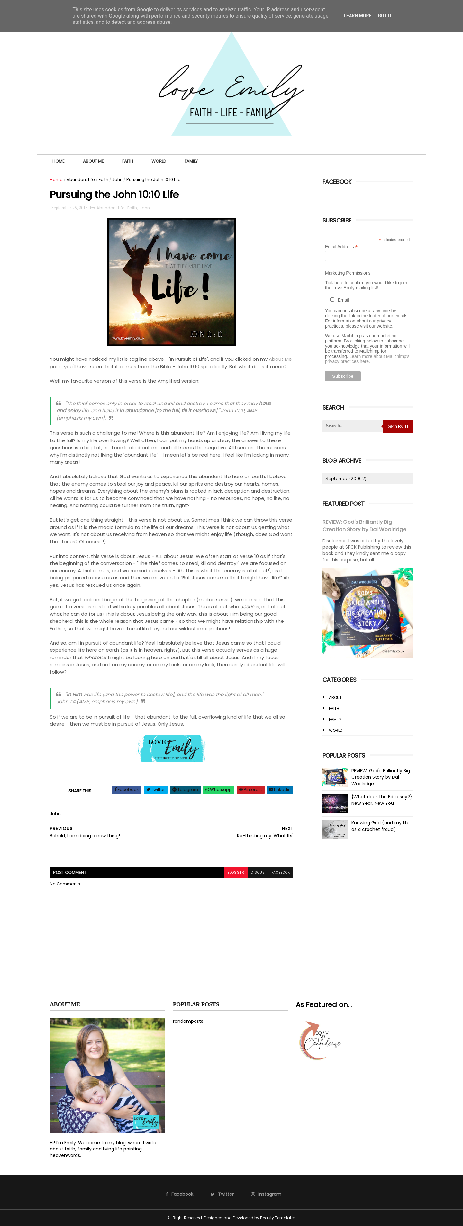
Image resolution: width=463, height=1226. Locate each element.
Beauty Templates (278, 1218)
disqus (258, 872)
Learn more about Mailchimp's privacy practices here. (367, 359)
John (117, 180)
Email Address (341, 247)
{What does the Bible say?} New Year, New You (381, 799)
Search (398, 426)
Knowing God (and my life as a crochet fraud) (380, 825)
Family (191, 161)
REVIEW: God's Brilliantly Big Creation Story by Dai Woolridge (364, 525)
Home (58, 161)
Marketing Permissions (348, 273)
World (158, 161)
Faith (127, 161)
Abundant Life (81, 180)
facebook (280, 872)
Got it (385, 15)
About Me (93, 161)
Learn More (357, 15)
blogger (235, 872)
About (335, 697)
